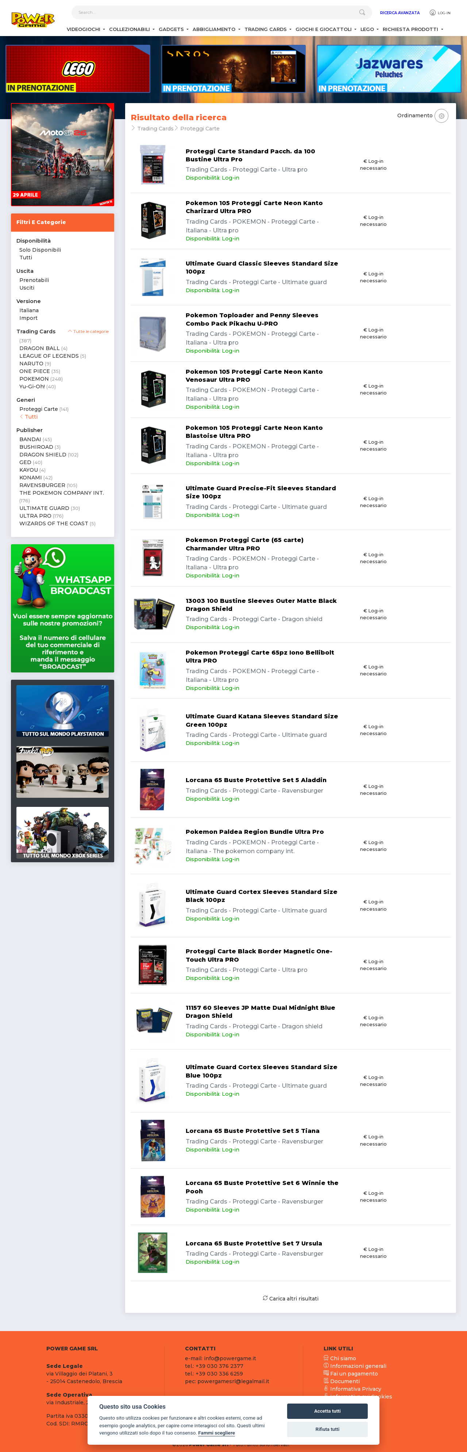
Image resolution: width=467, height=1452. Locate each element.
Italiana (29, 310)
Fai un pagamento (351, 1373)
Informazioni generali (355, 1366)
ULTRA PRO (35, 516)
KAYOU (28, 470)
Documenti (342, 1381)
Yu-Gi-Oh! (32, 386)
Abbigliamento (215, 29)
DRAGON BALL (39, 348)
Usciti (26, 287)
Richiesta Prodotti (411, 29)
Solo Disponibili (40, 250)
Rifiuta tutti (328, 1429)
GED (25, 462)
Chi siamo (340, 1358)
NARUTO (31, 363)
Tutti (25, 257)
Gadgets (172, 29)
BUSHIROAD (36, 447)
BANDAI (30, 439)
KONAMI (30, 477)
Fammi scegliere (216, 1433)
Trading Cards (266, 29)
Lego (367, 29)
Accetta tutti (327, 1411)
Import (28, 318)
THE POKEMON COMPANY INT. (61, 493)
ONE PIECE (34, 371)
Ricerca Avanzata (400, 13)
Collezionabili (130, 29)
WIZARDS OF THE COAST (53, 523)
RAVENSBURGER (42, 485)
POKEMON (34, 379)
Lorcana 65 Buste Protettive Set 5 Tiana (253, 1130)
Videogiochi (84, 29)
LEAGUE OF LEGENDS (49, 356)
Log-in (440, 13)
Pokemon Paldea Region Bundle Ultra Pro (255, 831)
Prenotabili (34, 280)
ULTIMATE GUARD (44, 508)
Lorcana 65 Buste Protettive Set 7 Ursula (254, 1243)
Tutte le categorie (88, 331)
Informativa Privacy (352, 1389)
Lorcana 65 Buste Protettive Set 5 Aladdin (256, 780)
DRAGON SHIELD (42, 454)
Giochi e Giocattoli (324, 29)
